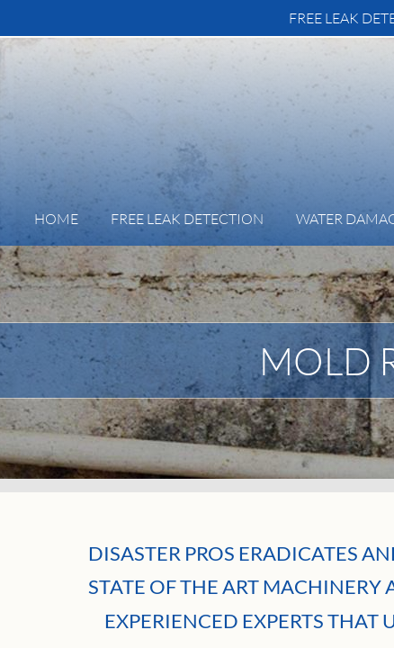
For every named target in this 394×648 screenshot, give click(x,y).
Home (56, 219)
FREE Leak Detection (187, 219)
